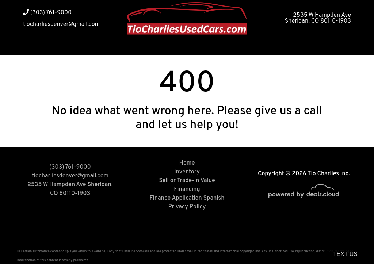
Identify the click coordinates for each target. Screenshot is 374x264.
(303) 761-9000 (47, 12)
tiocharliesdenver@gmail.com (61, 24)
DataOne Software (135, 251)
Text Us (345, 254)
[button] (284, 45)
